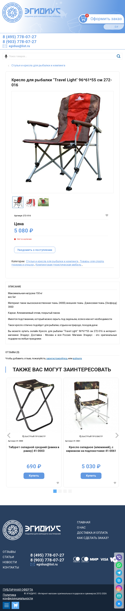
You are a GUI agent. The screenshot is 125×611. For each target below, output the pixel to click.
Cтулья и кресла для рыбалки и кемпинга (52, 261)
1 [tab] (55, 491)
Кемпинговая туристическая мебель (58, 264)
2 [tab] (60, 491)
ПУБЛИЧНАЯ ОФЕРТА (18, 589)
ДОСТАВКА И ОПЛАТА (92, 532)
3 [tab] (65, 491)
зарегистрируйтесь (57, 358)
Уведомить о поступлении (34, 250)
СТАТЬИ (8, 557)
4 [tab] (70, 491)
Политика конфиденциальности (18, 595)
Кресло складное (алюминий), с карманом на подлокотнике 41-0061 (91, 448)
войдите (77, 358)
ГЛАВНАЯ (83, 522)
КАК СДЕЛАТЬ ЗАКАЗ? (93, 538)
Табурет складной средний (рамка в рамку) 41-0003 (34, 448)
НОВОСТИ (10, 562)
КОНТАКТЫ (11, 567)
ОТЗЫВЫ (9, 552)
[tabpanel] (33, 432)
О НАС (81, 527)
